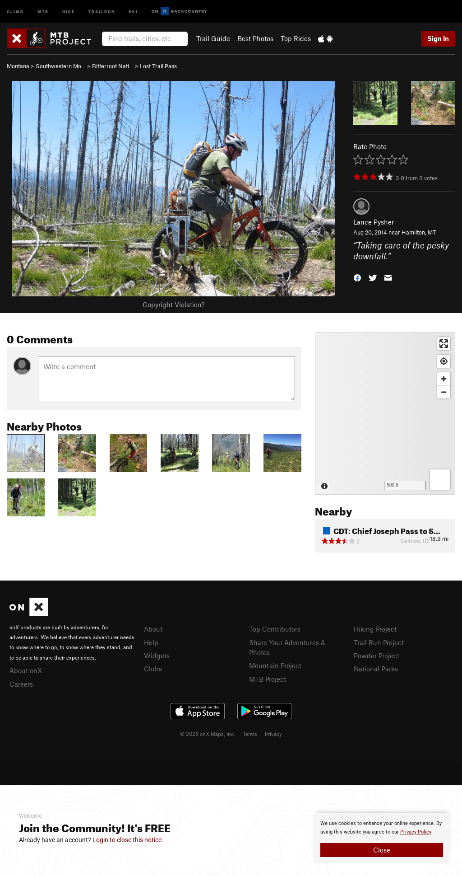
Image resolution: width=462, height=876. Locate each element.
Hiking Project (375, 629)
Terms (250, 734)
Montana (18, 66)
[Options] (440, 479)
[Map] (385, 413)
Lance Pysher (373, 222)
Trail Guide (213, 38)
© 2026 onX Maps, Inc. (207, 734)
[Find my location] (443, 361)
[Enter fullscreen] (443, 343)
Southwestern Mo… (61, 66)
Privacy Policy (415, 832)
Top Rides (296, 38)
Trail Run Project (379, 642)
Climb (15, 11)
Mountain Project (275, 665)
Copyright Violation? (173, 304)
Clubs (153, 669)
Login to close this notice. (127, 839)
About (153, 629)
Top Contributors (274, 629)
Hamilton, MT (419, 232)
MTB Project (267, 679)
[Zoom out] (443, 391)
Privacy (273, 734)
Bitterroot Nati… (113, 66)
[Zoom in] (443, 378)
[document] (381, 838)
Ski (133, 11)
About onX (25, 670)
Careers (21, 684)
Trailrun (101, 11)
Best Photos (255, 38)
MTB (43, 11)
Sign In (438, 38)
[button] (357, 277)
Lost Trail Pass (158, 66)
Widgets (157, 655)
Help (151, 642)
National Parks (376, 669)
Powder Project (376, 655)
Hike (68, 11)
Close (381, 850)
